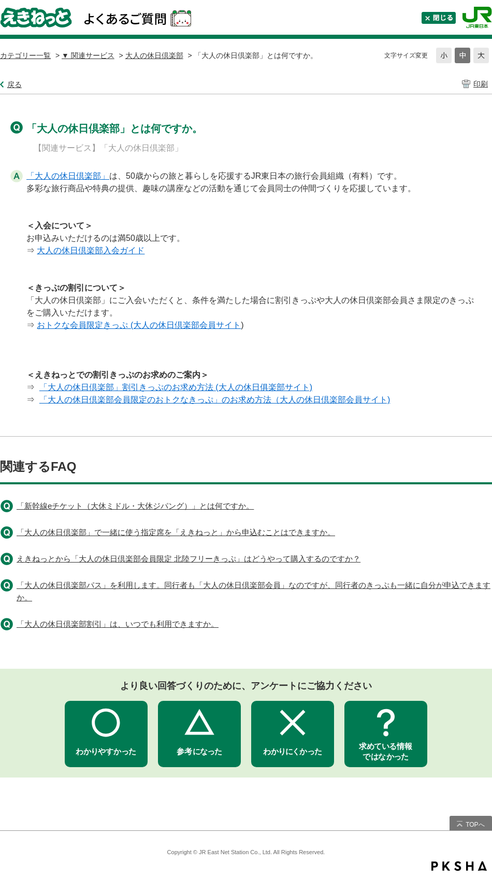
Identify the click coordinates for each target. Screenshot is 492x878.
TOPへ (475, 824)
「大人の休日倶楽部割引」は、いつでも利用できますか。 (118, 624)
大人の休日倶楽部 (154, 55)
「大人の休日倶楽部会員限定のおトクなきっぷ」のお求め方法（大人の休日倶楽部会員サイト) (214, 399)
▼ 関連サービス (88, 55)
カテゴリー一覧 (25, 55)
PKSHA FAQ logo (459, 866)
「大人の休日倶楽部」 (67, 175)
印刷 (480, 84)
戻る (14, 84)
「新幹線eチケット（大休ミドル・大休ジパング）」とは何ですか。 (135, 505)
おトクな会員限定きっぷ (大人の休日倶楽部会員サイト (139, 325)
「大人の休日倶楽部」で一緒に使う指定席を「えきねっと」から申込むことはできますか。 (176, 532)
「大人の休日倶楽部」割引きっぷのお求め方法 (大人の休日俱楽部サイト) (175, 387)
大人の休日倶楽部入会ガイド (90, 250)
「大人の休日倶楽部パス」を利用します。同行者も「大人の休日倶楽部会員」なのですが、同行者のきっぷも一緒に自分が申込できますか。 (253, 591)
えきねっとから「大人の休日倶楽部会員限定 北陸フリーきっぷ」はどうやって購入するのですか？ (188, 558)
